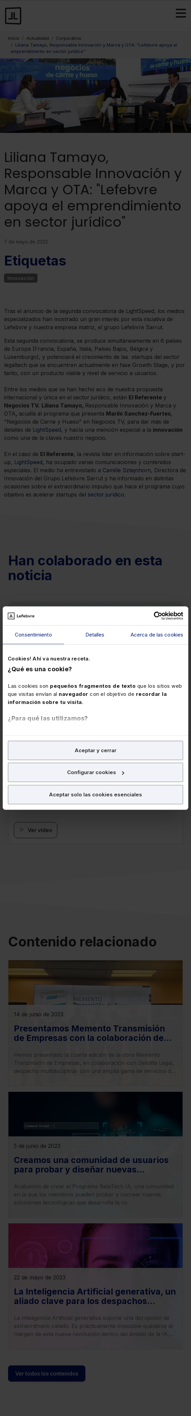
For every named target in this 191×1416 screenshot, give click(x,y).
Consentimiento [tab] (33, 634)
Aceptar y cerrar (95, 750)
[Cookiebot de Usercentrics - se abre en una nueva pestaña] (153, 616)
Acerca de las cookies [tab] (157, 634)
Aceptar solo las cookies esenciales (95, 794)
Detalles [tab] (95, 634)
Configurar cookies (95, 772)
